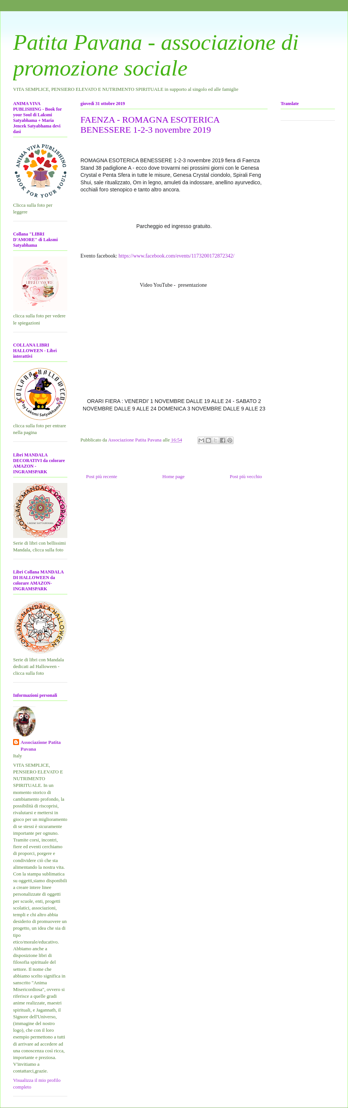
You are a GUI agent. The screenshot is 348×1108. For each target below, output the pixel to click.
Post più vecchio (246, 476)
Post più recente (101, 476)
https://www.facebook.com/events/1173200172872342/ (177, 256)
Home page (173, 476)
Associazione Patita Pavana (41, 745)
